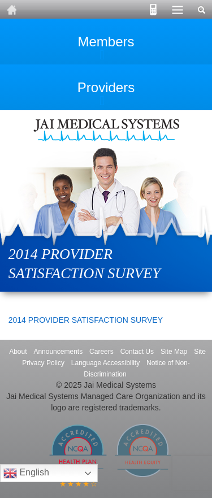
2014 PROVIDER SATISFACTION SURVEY (85, 319)
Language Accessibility (105, 363)
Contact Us (137, 352)
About (18, 352)
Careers (101, 352)
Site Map (174, 352)
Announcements (58, 352)
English (26, 473)
